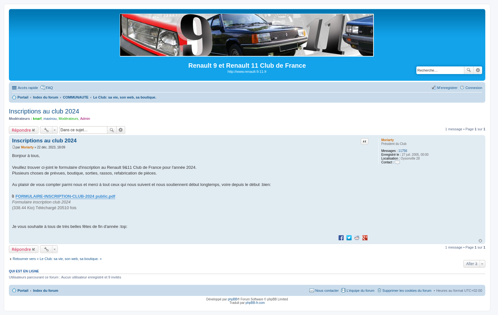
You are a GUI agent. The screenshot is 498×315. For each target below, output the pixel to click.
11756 (402, 151)
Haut (480, 241)
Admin (85, 118)
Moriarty (387, 140)
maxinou (50, 118)
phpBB (232, 299)
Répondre (21, 130)
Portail (22, 97)
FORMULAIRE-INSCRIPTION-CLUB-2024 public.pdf (65, 196)
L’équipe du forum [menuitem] (360, 290)
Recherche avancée (478, 70)
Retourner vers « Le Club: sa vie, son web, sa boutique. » (57, 259)
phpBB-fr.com (255, 303)
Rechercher (469, 70)
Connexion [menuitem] (473, 88)
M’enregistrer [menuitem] (447, 88)
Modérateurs (68, 118)
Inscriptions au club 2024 (44, 111)
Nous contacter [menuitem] (327, 290)
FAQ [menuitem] (49, 88)
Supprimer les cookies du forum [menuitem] (407, 290)
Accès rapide (28, 88)
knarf (37, 118)
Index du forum (45, 290)
